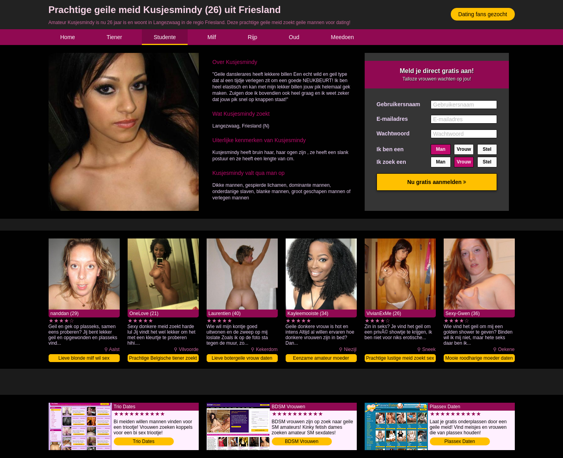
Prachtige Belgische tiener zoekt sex (163, 358)
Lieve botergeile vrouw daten (242, 358)
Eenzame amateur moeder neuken (321, 358)
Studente (165, 37)
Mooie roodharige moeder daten (479, 358)
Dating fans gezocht (482, 14)
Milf (211, 37)
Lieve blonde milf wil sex (83, 358)
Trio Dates (143, 441)
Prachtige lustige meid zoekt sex (400, 358)
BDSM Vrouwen (301, 441)
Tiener (114, 37)
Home (67, 37)
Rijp (252, 37)
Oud (294, 37)
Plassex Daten (459, 441)
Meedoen (342, 37)
